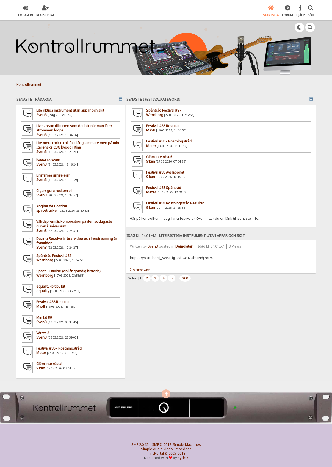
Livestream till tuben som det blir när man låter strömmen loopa (74, 128)
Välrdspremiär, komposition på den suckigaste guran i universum (74, 223)
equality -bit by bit (50, 286)
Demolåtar (183, 246)
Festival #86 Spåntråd (163, 187)
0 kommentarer (140, 269)
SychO (183, 457)
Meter (41, 352)
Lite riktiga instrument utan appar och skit (70, 110)
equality (42, 291)
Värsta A (42, 333)
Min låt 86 (44, 317)
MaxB (40, 306)
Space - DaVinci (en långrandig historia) (68, 271)
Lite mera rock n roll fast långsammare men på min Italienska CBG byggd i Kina (77, 145)
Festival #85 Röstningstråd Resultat (175, 203)
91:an (40, 368)
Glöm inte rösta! (49, 363)
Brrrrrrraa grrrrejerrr (53, 175)
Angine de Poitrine (51, 206)
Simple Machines (187, 444)
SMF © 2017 (161, 444)
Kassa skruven (48, 159)
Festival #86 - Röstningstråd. (59, 348)
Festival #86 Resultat (53, 302)
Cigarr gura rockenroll (54, 190)
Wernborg (44, 260)
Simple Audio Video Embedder (166, 449)
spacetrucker (47, 210)
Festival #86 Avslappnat (165, 172)
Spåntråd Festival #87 (53, 255)
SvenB (41, 114)
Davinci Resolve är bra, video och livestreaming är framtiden (76, 240)
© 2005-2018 (175, 453)
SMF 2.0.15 (139, 444)
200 (185, 278)
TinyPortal (155, 453)
